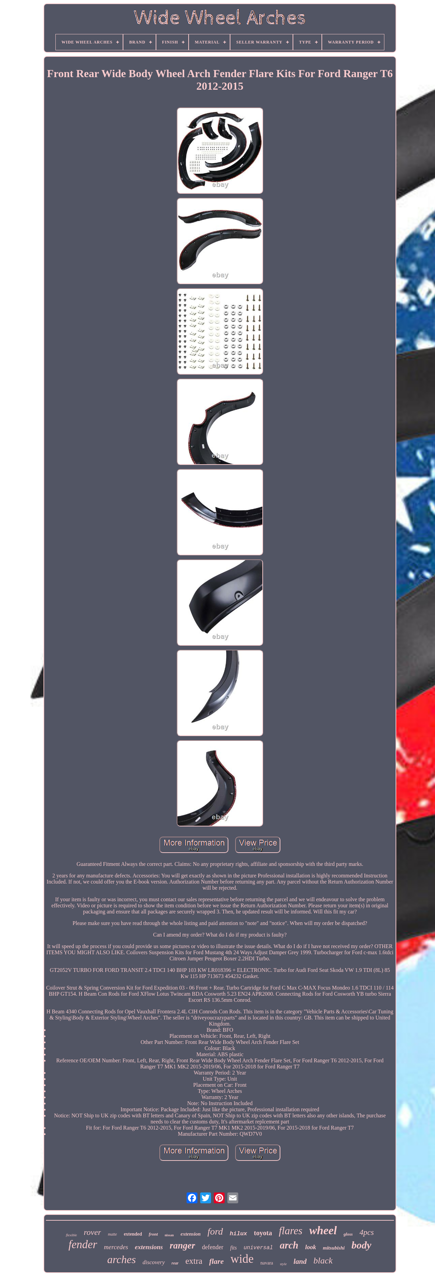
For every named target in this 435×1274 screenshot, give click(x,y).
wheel (323, 1230)
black (322, 1261)
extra (193, 1261)
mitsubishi (334, 1248)
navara (266, 1263)
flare (216, 1261)
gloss (348, 1234)
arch (289, 1245)
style (283, 1264)
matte (112, 1234)
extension (190, 1234)
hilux (238, 1234)
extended (133, 1234)
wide (242, 1259)
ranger (182, 1245)
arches (121, 1259)
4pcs (367, 1232)
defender (212, 1247)
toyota (263, 1233)
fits (233, 1248)
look (310, 1247)
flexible (71, 1235)
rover (92, 1232)
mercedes (116, 1247)
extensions (149, 1247)
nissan (169, 1235)
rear (175, 1263)
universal (258, 1248)
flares (290, 1231)
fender (82, 1244)
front (153, 1234)
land (300, 1261)
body (361, 1245)
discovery (154, 1262)
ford (215, 1231)
